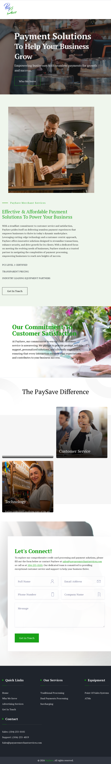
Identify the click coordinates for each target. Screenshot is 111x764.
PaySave (49, 760)
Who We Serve (27, 81)
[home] (10, 9)
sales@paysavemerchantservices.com (82, 563)
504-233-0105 (35, 567)
